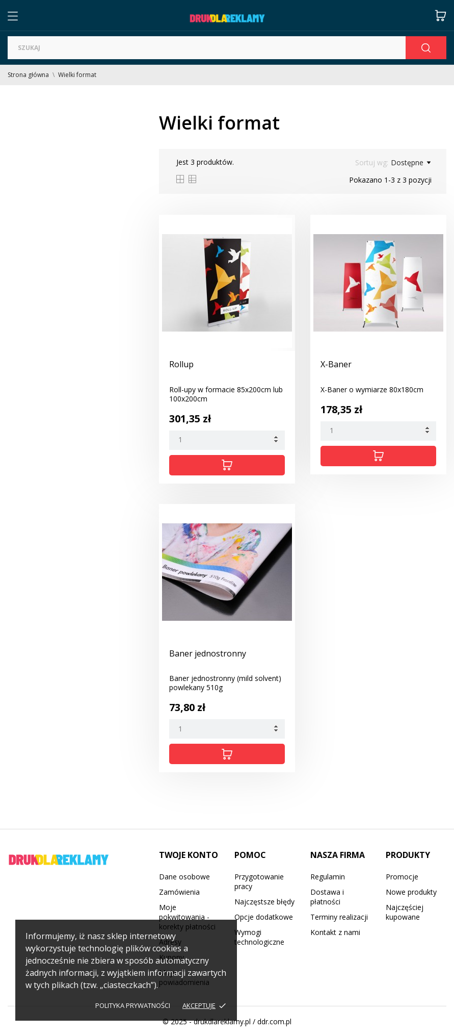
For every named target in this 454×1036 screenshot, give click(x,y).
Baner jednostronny (207, 653)
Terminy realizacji (339, 917)
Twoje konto (188, 855)
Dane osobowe (184, 876)
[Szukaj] (207, 47)
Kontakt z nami (335, 932)
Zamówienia (179, 892)
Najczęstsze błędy (264, 901)
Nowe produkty (411, 892)
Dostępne (411, 163)
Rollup (181, 364)
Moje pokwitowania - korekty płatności (187, 916)
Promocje (402, 876)
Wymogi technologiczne (259, 937)
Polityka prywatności (132, 1005)
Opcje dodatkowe (263, 917)
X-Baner (336, 364)
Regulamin (327, 876)
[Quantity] (227, 440)
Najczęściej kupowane (404, 912)
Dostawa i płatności (327, 896)
